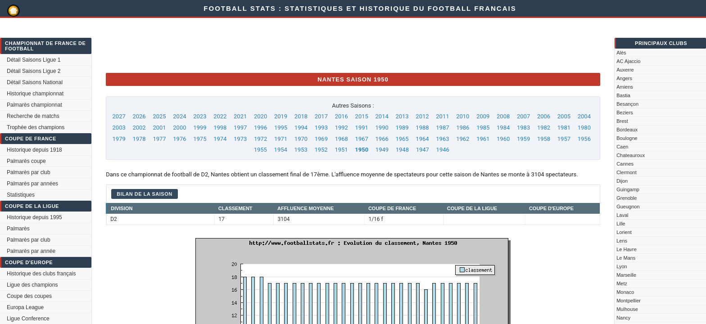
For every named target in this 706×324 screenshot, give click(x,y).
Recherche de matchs (33, 116)
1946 (442, 149)
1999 (199, 127)
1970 (301, 138)
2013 (401, 116)
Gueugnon (627, 206)
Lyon (621, 266)
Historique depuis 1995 (34, 217)
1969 (321, 138)
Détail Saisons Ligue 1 (33, 60)
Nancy (623, 317)
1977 (159, 138)
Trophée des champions (35, 127)
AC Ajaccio (628, 61)
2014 (382, 116)
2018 (301, 116)
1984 (503, 127)
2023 (199, 116)
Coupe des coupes (29, 296)
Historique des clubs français (41, 273)
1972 (260, 138)
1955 (260, 149)
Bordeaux (627, 129)
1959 (523, 138)
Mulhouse (627, 309)
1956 (584, 138)
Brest (622, 121)
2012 (422, 116)
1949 (382, 149)
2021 (240, 116)
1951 (341, 149)
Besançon (627, 104)
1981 (563, 127)
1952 (320, 149)
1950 (361, 149)
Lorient (624, 232)
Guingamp (627, 189)
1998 (219, 127)
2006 (543, 116)
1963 (442, 138)
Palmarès (18, 228)
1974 (219, 138)
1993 (321, 127)
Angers (624, 78)
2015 (361, 116)
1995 (280, 127)
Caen (622, 146)
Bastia (623, 95)
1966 (382, 138)
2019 (280, 116)
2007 (523, 116)
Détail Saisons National (35, 82)
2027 (119, 116)
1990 (382, 127)
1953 (301, 149)
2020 (260, 116)
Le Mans (625, 258)
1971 (280, 138)
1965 (401, 138)
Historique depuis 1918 (34, 150)
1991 (361, 127)
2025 (159, 116)
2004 (584, 116)
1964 (422, 138)
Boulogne (627, 138)
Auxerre (625, 69)
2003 (119, 127)
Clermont (626, 172)
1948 (402, 149)
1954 (280, 149)
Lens (621, 240)
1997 (240, 127)
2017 (321, 116)
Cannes (625, 163)
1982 (543, 127)
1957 (563, 138)
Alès (621, 52)
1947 (422, 149)
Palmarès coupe (26, 161)
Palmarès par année (31, 251)
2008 (503, 116)
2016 (341, 116)
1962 (462, 138)
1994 (301, 127)
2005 (563, 116)
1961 (482, 138)
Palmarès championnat (34, 105)
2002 (138, 127)
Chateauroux (630, 155)
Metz (621, 283)
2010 (462, 116)
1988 (422, 127)
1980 (584, 127)
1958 (543, 138)
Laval (622, 215)
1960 (503, 138)
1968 (341, 138)
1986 (462, 127)
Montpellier (628, 300)
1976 (179, 138)
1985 (482, 127)
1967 (361, 138)
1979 (119, 138)
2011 (442, 116)
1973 (240, 138)
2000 (179, 127)
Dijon (622, 181)
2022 (219, 116)
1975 (199, 138)
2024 (179, 116)
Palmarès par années (32, 183)
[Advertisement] (270, 45)
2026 (138, 116)
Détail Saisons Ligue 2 (33, 71)
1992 (341, 127)
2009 (482, 116)
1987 (442, 127)
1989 (401, 127)
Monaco (625, 292)
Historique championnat (35, 93)
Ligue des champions (32, 285)
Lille (620, 223)
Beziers (624, 112)
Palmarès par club (28, 172)
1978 (138, 138)
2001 (159, 127)
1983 (523, 127)
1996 (260, 127)
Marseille (626, 275)
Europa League (25, 307)
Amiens (624, 87)
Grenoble (626, 198)
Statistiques (21, 195)
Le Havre (626, 249)
